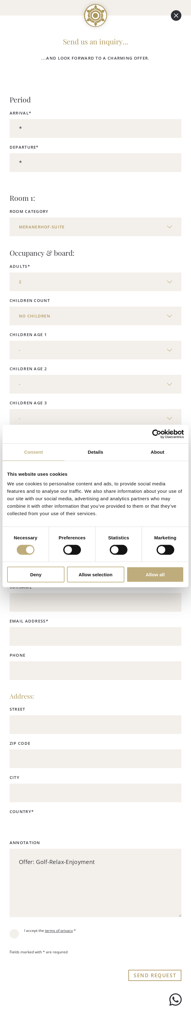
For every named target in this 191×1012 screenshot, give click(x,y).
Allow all (155, 574)
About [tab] (157, 451)
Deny (36, 574)
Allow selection (95, 574)
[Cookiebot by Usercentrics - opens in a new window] (157, 434)
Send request (155, 975)
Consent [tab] (33, 451)
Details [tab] (95, 451)
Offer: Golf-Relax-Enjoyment (95, 883)
